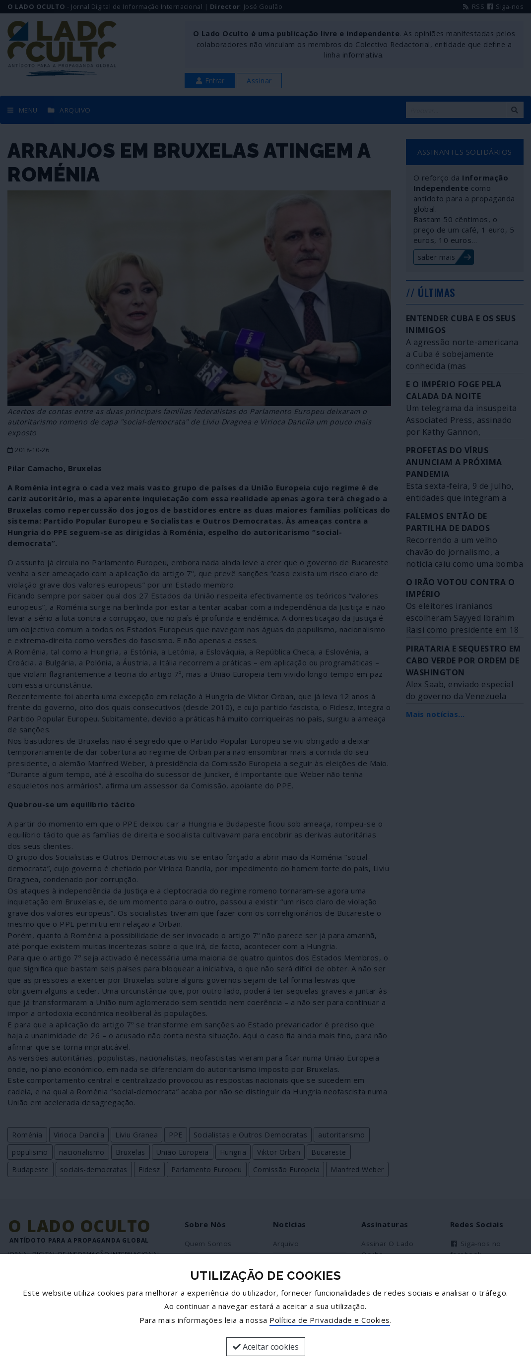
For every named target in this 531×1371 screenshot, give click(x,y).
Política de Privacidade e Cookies (329, 1320)
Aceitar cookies (266, 1346)
